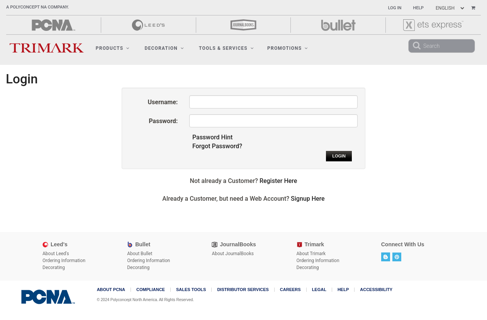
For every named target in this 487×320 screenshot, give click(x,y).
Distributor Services (242, 290)
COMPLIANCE (150, 290)
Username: (163, 102)
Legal (319, 290)
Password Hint (212, 137)
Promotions (287, 48)
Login (339, 156)
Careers (290, 290)
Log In (395, 7)
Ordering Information (63, 260)
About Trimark (311, 253)
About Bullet (139, 253)
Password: (163, 121)
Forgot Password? (217, 146)
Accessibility (376, 290)
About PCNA (111, 290)
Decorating (53, 267)
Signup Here (308, 198)
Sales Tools (191, 290)
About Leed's (55, 253)
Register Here (278, 181)
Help (418, 7)
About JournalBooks (233, 253)
